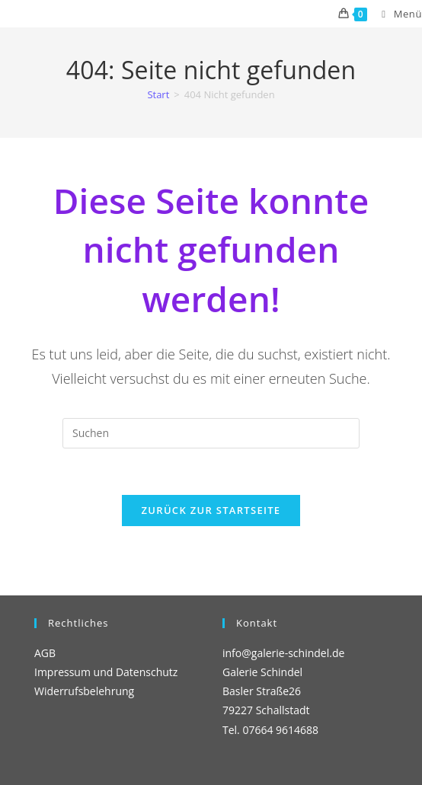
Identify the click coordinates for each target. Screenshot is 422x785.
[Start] (158, 94)
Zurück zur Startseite (211, 510)
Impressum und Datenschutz (105, 672)
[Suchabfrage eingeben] (211, 433)
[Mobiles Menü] (396, 14)
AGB (45, 653)
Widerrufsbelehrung (84, 691)
